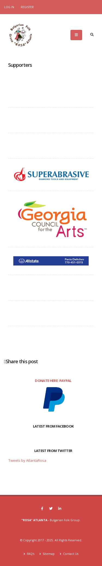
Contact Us (70, 554)
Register (27, 7)
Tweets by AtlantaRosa (27, 460)
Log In (9, 7)
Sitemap (48, 554)
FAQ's (30, 554)
